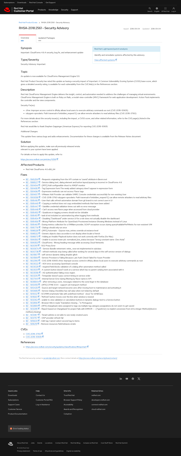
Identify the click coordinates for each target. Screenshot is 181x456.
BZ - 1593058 (32, 197)
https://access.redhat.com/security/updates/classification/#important (56, 347)
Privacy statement (23, 451)
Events (39, 443)
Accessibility (68, 404)
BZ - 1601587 (32, 254)
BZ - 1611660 (31, 297)
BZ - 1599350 (32, 239)
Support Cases (14, 404)
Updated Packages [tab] (46, 38)
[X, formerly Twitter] (138, 379)
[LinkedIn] (120, 379)
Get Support (50, 2)
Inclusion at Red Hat (90, 443)
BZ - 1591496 (32, 191)
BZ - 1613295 (31, 309)
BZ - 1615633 (31, 321)
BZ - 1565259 (32, 179)
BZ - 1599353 (32, 242)
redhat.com (96, 395)
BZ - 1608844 (32, 281)
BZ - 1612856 (32, 303)
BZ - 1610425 (32, 287)
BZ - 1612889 (32, 306)
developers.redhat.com (101, 400)
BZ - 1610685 (32, 290)
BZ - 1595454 (32, 218)
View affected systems (104, 60)
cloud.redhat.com (98, 409)
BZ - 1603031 (32, 269)
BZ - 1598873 (32, 236)
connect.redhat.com (99, 404)
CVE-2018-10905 (34, 337)
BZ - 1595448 (32, 209)
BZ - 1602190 (32, 260)
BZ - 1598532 (32, 233)
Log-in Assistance (43, 404)
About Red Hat (22, 443)
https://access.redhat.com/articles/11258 (38, 159)
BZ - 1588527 (32, 182)
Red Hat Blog (75, 443)
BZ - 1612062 (32, 300)
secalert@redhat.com (51, 358)
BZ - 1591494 (32, 185)
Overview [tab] (25, 38)
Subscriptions (9, 2)
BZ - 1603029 (32, 266)
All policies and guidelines (54, 451)
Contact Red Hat (61, 443)
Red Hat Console (36, 2)
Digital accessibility (73, 451)
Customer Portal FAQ (44, 400)
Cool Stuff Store (107, 443)
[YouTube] (126, 379)
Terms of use (37, 451)
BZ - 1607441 (32, 278)
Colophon (68, 414)
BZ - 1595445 (32, 203)
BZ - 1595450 (32, 212)
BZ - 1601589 (32, 257)
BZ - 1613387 (32, 315)
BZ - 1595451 (32, 215)
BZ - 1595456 (32, 221)
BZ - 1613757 (32, 318)
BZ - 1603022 (32, 263)
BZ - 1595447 (32, 206)
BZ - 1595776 (32, 227)
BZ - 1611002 (31, 293)
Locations (48, 443)
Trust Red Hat (69, 395)
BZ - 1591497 (32, 194)
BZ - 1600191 (31, 245)
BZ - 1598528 (32, 230)
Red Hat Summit (121, 443)
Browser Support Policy (73, 400)
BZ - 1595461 (32, 224)
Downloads (21, 2)
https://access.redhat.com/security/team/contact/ (98, 358)
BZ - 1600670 (32, 248)
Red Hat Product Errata (28, 22)
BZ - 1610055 (32, 284)
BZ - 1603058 (32, 272)
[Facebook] (132, 379)
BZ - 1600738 (32, 251)
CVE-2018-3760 (33, 334)
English (156, 9)
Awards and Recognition (73, 409)
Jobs (32, 443)
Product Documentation (17, 414)
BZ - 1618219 (31, 324)
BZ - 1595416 (32, 200)
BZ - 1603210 (32, 275)
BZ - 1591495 (32, 188)
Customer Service (15, 409)
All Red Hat (165, 9)
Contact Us (40, 395)
